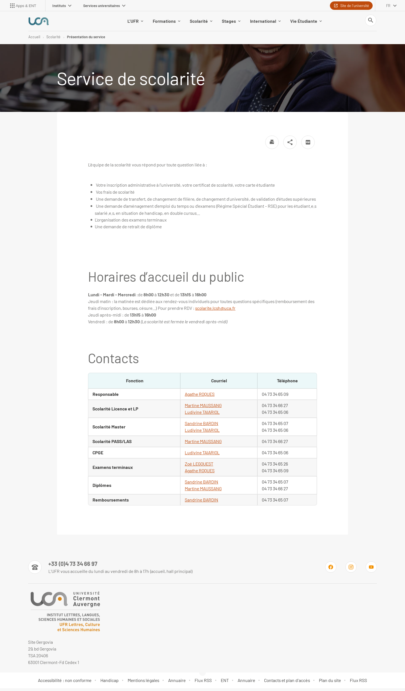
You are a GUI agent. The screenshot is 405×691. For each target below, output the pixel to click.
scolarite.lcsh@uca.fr (215, 310)
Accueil (34, 39)
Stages (231, 22)
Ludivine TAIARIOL (202, 432)
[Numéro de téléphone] (110, 569)
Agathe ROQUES (200, 396)
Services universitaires (104, 5)
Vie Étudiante (306, 22)
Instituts (61, 5)
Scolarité (201, 22)
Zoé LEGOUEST (199, 466)
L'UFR (135, 22)
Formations (166, 22)
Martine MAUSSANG (203, 444)
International (265, 22)
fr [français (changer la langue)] (388, 5)
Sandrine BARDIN (201, 426)
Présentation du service (86, 39)
